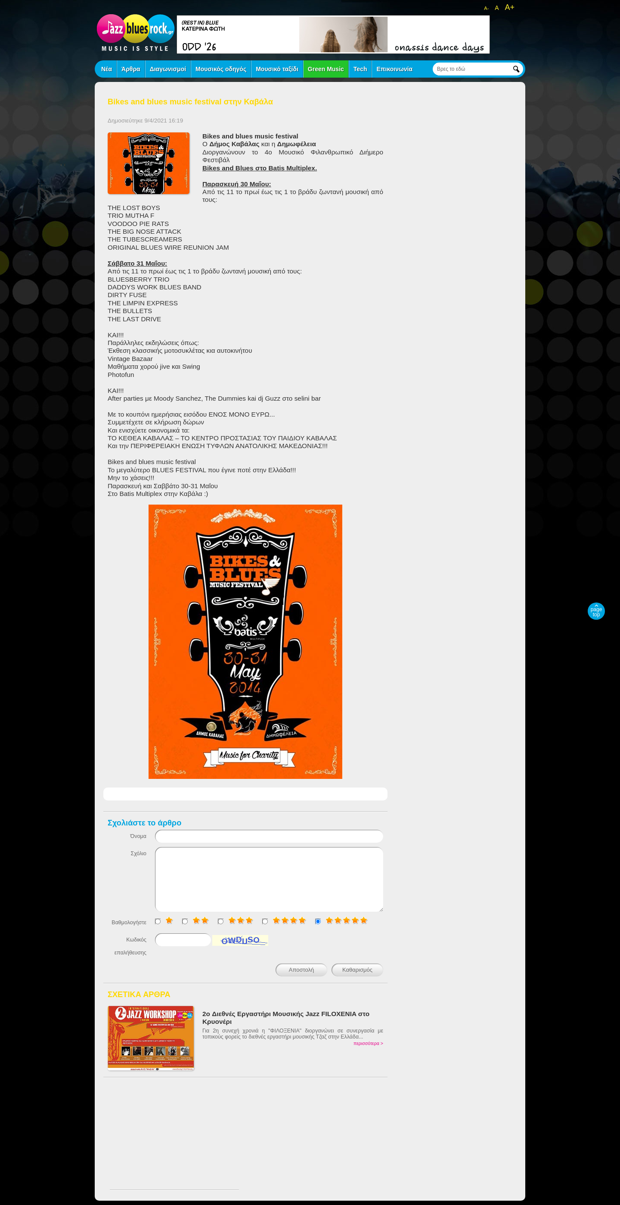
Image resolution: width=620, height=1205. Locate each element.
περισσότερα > (368, 1043)
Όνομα (138, 836)
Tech (360, 69)
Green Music (326, 69)
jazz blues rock (136, 32)
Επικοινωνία (394, 69)
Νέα (106, 69)
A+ (510, 7)
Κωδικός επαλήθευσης (130, 946)
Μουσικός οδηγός (220, 69)
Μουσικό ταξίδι (277, 69)
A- (486, 8)
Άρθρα (130, 69)
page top (596, 612)
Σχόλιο (138, 853)
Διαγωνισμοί (168, 69)
